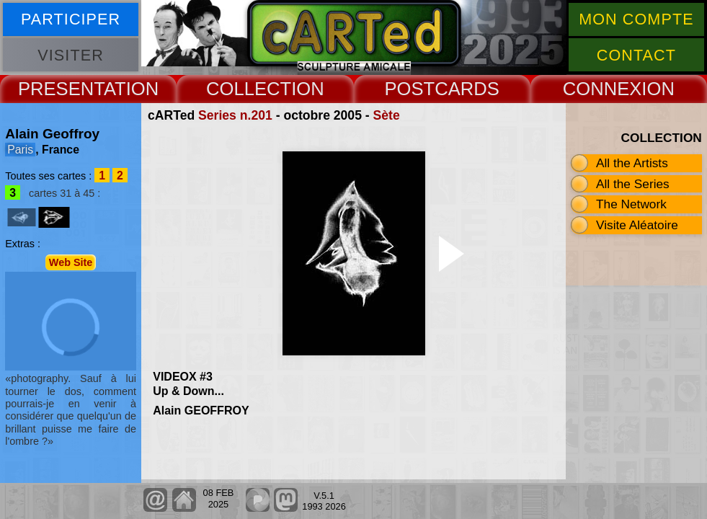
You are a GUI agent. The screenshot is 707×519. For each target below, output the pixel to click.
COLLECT (248, 89)
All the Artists (632, 163)
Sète (386, 115)
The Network (631, 204)
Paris (20, 149)
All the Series (633, 184)
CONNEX (602, 89)
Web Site (71, 262)
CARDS (467, 89)
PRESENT (61, 89)
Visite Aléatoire (637, 225)
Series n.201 (235, 115)
